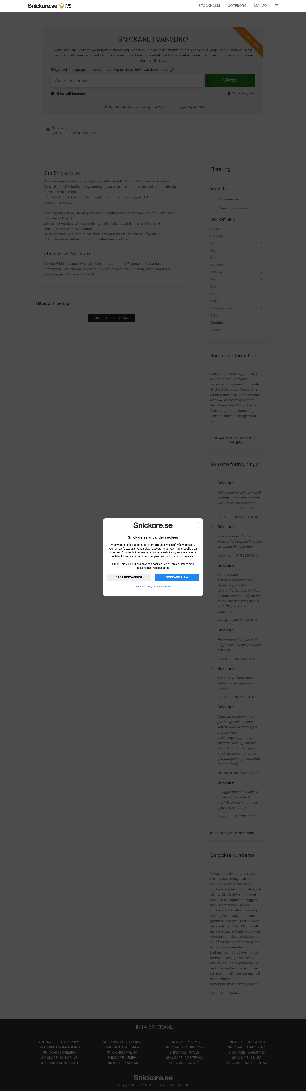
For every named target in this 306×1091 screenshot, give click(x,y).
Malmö (260, 6)
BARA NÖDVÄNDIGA (129, 577)
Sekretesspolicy (143, 586)
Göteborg (237, 6)
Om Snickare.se (162, 586)
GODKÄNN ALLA (177, 577)
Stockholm (209, 6)
